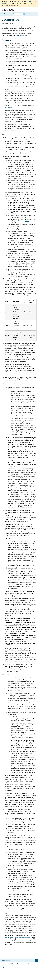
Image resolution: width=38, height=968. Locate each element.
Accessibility (11, 964)
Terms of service (21, 964)
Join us (9, 107)
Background (5, 960)
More (31, 14)
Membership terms (7, 958)
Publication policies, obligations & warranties (17, 937)
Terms (21, 958)
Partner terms (31, 964)
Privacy (3, 964)
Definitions (21, 35)
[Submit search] (24, 14)
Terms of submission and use (19, 190)
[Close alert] (35, 2)
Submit (6, 14)
